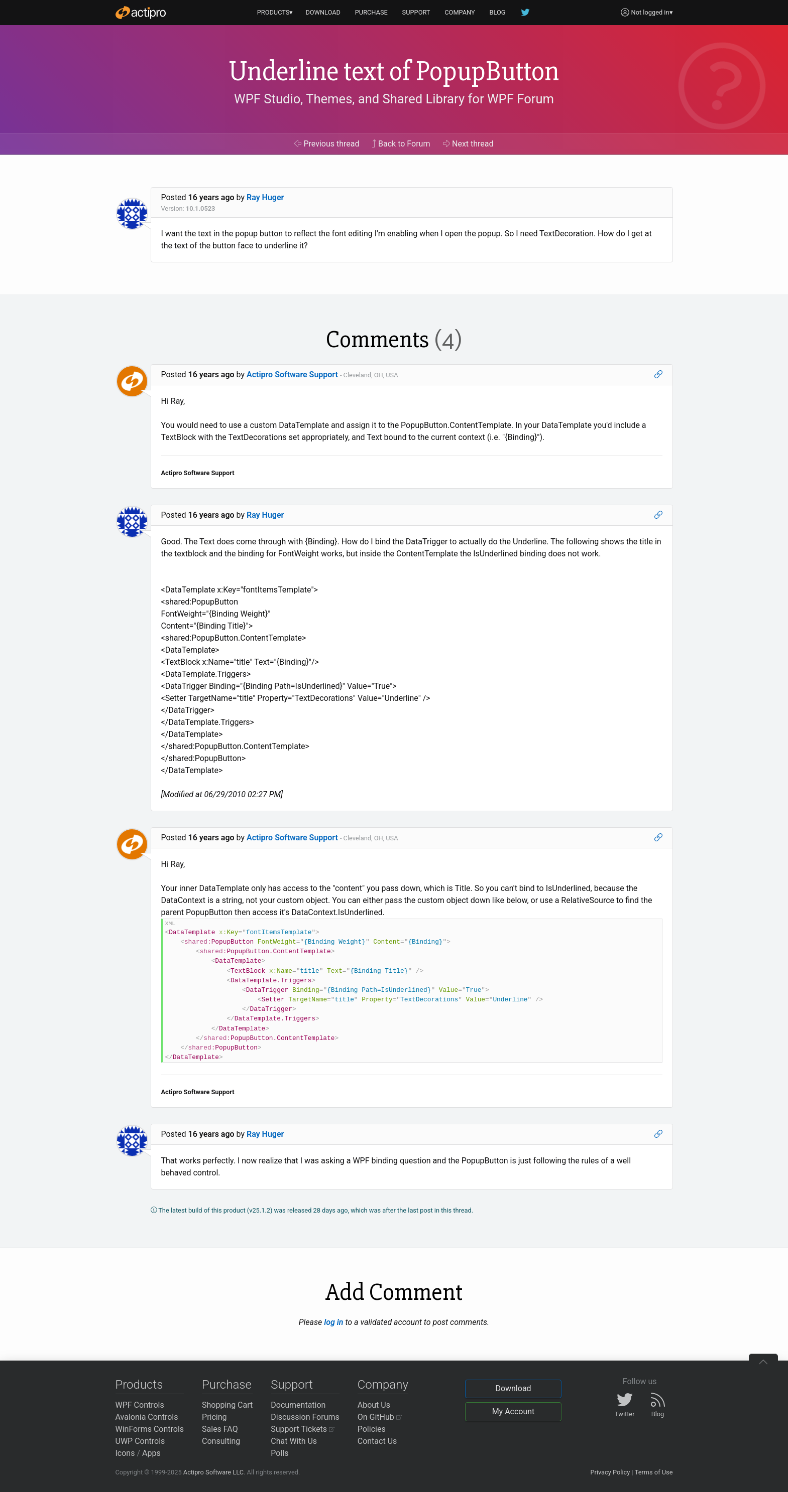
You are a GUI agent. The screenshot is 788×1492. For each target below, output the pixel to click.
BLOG (498, 12)
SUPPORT (416, 12)
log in (333, 1322)
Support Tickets (302, 1429)
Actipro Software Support (292, 374)
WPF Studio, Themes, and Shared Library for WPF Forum (394, 98)
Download (513, 1388)
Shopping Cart (227, 1405)
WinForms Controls (150, 1429)
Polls (279, 1453)
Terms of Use (654, 1472)
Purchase (227, 1385)
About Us (374, 1405)
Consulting (221, 1441)
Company (383, 1385)
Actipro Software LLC (213, 1472)
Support (292, 1385)
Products (139, 1385)
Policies (372, 1429)
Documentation (298, 1405)
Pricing (214, 1417)
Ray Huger (265, 197)
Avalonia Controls (147, 1417)
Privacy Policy (610, 1472)
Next (468, 143)
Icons (125, 1453)
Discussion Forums (305, 1417)
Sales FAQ (220, 1429)
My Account (513, 1411)
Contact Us (377, 1441)
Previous (326, 143)
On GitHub (380, 1417)
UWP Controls (140, 1441)
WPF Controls (140, 1405)
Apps (151, 1453)
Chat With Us (294, 1441)
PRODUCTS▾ (275, 12)
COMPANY (459, 12)
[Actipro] (141, 13)
